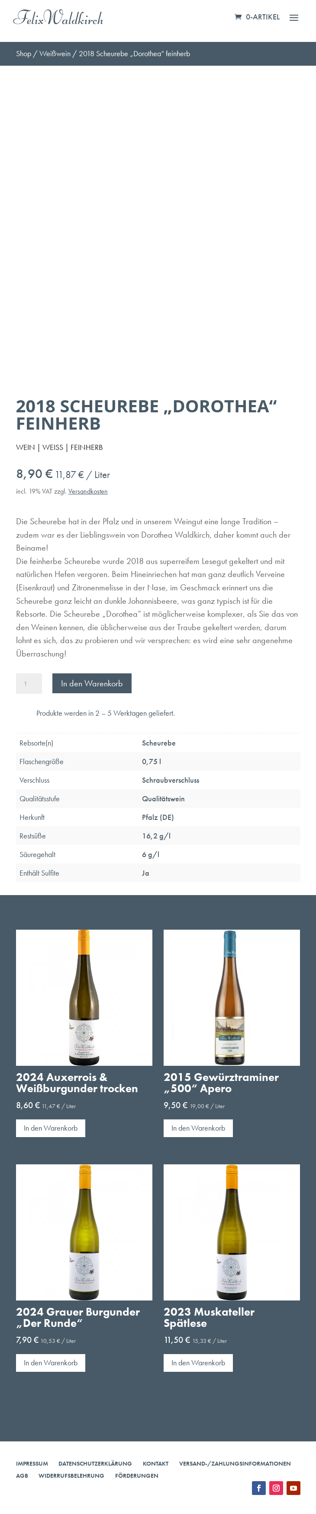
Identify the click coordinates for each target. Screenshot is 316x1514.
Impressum (32, 1463)
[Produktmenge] (29, 683)
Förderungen (136, 1475)
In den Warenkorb (92, 683)
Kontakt (155, 1463)
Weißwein (55, 53)
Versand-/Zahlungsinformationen (235, 1463)
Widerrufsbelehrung (71, 1475)
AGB (22, 1475)
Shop (23, 53)
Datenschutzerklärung (95, 1463)
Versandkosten (88, 491)
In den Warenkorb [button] (50, 1128)
